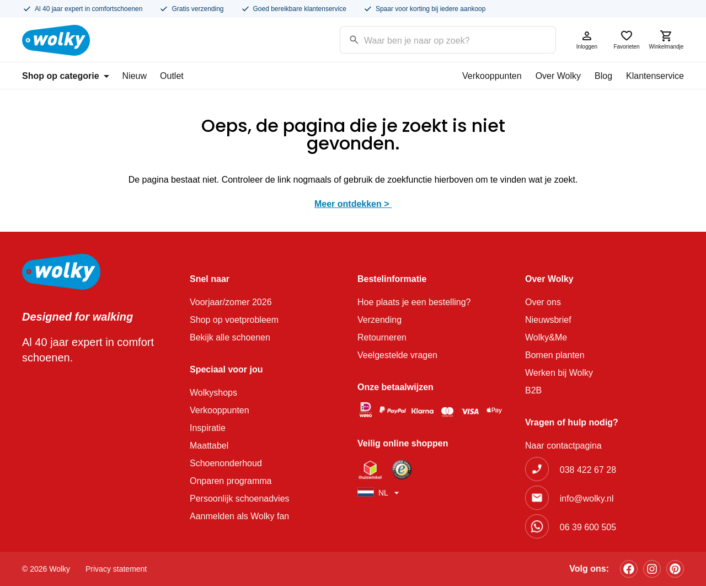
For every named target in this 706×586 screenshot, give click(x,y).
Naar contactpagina (563, 445)
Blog (603, 76)
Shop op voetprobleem (234, 319)
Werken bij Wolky (559, 372)
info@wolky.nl (587, 498)
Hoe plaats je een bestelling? (413, 302)
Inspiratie (208, 428)
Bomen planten (555, 355)
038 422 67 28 (588, 470)
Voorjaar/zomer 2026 (231, 302)
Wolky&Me (546, 337)
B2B (533, 390)
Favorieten (626, 39)
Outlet (172, 76)
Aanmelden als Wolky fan (239, 516)
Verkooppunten (492, 76)
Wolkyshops (213, 392)
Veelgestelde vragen (397, 355)
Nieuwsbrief (548, 319)
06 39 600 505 (588, 527)
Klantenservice (655, 76)
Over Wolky (558, 76)
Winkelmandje (666, 39)
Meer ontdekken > (353, 204)
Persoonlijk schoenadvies (240, 498)
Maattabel (209, 445)
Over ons (543, 302)
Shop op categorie (65, 76)
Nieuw (134, 76)
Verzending (379, 319)
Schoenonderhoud (226, 463)
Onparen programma (231, 481)
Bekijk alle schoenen (230, 337)
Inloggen (587, 39)
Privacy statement (116, 568)
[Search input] (434, 39)
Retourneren (382, 337)
